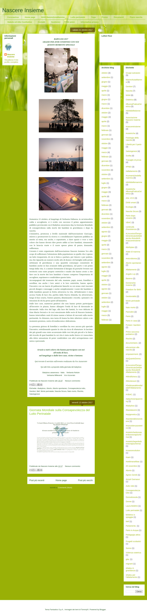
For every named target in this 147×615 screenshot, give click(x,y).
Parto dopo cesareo (130, 217)
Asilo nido (130, 486)
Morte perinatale (47, 391)
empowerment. (132, 354)
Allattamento (131, 269)
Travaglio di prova (133, 160)
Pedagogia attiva (133, 535)
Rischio (80, 391)
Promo (105, 17)
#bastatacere (131, 410)
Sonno (128, 548)
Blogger (103, 609)
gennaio (105, 135)
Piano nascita (136, 17)
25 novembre (131, 466)
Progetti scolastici (133, 541)
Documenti (119, 17)
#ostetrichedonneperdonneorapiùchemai (134, 434)
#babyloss (41, 388)
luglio (104, 183)
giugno (104, 82)
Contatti (41, 22)
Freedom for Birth (133, 289)
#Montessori (131, 381)
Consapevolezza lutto (76, 388)
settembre (106, 77)
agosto (104, 232)
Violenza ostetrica (133, 553)
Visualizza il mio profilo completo (11, 61)
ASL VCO (130, 198)
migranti (129, 564)
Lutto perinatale (78, 17)
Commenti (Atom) (65, 488)
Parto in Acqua (132, 530)
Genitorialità (131, 296)
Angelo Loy (130, 274)
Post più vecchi (85, 480)
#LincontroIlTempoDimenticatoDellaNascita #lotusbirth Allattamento (134, 368)
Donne (128, 501)
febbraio (105, 130)
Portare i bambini (133, 325)
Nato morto (71, 391)
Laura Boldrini (132, 506)
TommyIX (85, 609)
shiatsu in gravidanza (130, 569)
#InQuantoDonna (133, 358)
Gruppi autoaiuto (133, 73)
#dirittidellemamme (134, 182)
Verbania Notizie (73, 372)
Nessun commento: (73, 381)
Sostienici (55, 22)
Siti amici (70, 22)
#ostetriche (130, 133)
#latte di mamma (133, 252)
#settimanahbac (133, 461)
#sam (128, 457)
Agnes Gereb (131, 475)
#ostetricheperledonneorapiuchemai (134, 442)
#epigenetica (131, 414)
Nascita (129, 91)
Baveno (129, 278)
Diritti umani (131, 202)
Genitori (32, 391)
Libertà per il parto (133, 144)
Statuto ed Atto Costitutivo (19, 22)
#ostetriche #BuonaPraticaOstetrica (134, 191)
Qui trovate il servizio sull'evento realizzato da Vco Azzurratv (61, 361)
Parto (128, 316)
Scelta (128, 156)
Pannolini (130, 312)
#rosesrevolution (133, 450)
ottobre (105, 73)
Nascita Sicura (60, 391)
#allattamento (131, 171)
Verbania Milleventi (54, 375)
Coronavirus (13, 17)
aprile (104, 91)
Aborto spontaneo (60, 388)
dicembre (106, 108)
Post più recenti (36, 480)
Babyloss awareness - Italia (53, 372)
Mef (38, 391)
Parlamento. (131, 526)
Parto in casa (131, 321)
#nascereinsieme (133, 126)
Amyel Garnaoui (133, 479)
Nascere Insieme (23, 10)
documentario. (132, 343)
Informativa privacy (89, 22)
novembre (106, 139)
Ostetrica (130, 100)
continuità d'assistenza (131, 228)
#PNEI (128, 167)
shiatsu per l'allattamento (131, 576)
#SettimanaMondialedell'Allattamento (134, 386)
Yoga (93, 17)
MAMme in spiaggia (130, 516)
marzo (104, 95)
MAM (128, 95)
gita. (127, 559)
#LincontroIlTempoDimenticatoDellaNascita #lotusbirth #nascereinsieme (134, 237)
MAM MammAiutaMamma (53, 17)
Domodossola (132, 497)
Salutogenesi (34, 394)
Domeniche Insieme (131, 284)
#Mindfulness (131, 376)
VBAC (128, 222)
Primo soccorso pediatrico (132, 333)
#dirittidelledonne (133, 111)
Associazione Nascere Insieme (133, 118)
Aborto (49, 388)
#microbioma (131, 258)
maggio (105, 86)
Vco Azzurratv (69, 375)
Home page (30, 17)
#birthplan (130, 247)
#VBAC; (129, 394)
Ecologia (129, 207)
